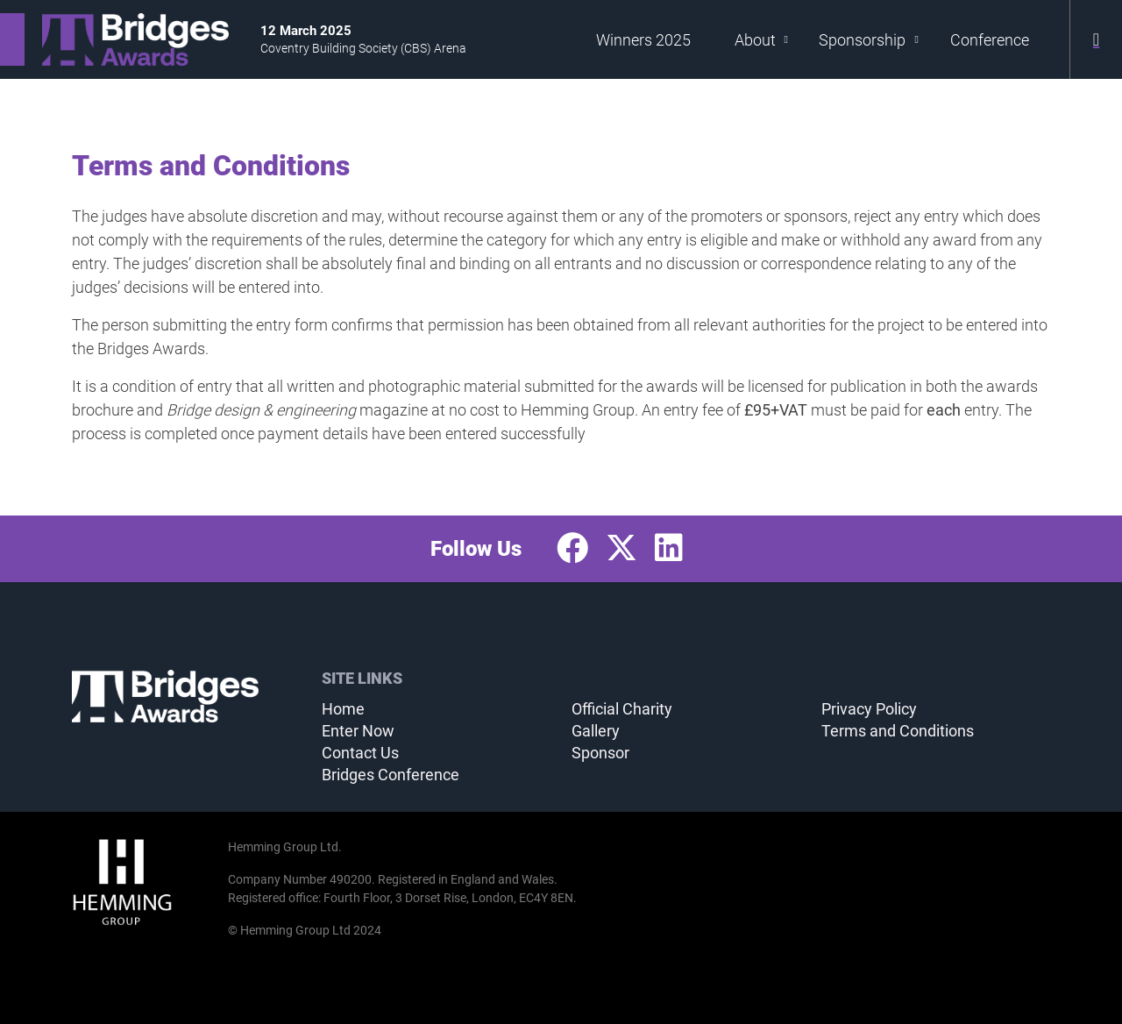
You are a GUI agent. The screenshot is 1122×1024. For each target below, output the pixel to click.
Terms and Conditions (897, 731)
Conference (989, 40)
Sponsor (600, 752)
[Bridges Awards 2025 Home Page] (114, 39)
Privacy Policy (869, 709)
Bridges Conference (390, 774)
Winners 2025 (643, 40)
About (762, 40)
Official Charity (622, 709)
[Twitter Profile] (621, 548)
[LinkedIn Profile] (669, 548)
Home (343, 709)
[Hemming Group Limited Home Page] (144, 882)
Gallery (596, 731)
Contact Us (360, 752)
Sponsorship (869, 40)
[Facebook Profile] (572, 548)
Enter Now (358, 731)
